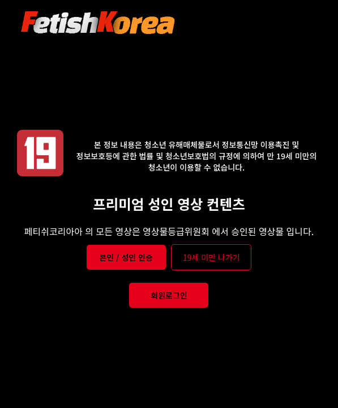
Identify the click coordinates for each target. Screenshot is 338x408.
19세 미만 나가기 (211, 257)
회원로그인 (169, 295)
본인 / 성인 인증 (126, 257)
